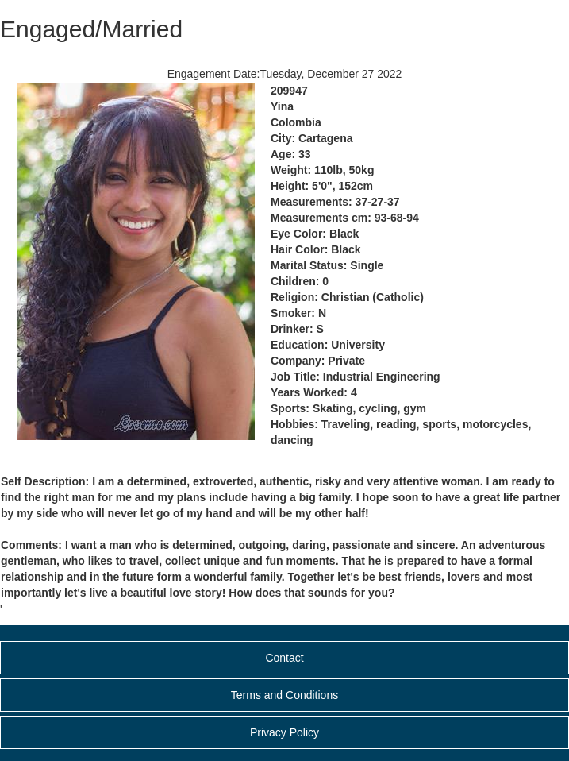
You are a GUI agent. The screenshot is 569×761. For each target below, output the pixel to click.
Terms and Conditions (284, 695)
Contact (284, 657)
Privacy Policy (284, 732)
